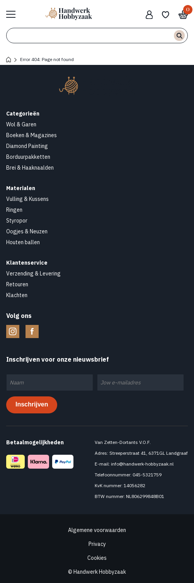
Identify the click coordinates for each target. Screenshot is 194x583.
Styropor (16, 220)
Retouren (17, 284)
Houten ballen (23, 242)
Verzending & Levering (33, 273)
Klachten (16, 295)
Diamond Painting (27, 146)
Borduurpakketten (28, 156)
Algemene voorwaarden (97, 530)
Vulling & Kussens (27, 198)
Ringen (14, 209)
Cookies (97, 557)
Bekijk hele (14, 13)
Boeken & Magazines (31, 135)
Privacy (97, 544)
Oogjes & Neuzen (27, 231)
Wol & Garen (21, 124)
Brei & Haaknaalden (30, 167)
